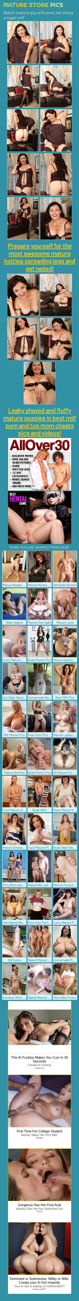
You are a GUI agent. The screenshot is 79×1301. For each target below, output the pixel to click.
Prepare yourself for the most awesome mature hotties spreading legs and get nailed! (39, 257)
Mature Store (33, 4)
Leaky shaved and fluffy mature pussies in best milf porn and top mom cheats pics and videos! (39, 421)
